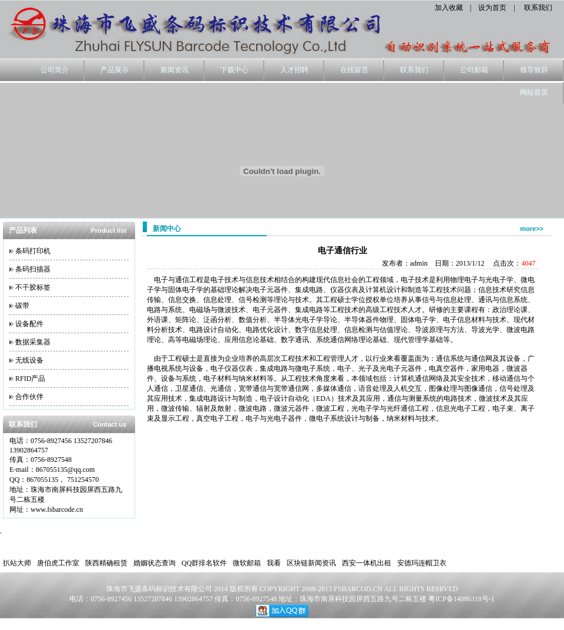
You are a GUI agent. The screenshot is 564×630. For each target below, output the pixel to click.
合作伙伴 (29, 397)
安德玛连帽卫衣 (421, 563)
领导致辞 (534, 70)
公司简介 (55, 70)
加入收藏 (449, 8)
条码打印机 (33, 251)
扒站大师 (17, 563)
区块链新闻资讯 (311, 563)
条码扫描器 (33, 269)
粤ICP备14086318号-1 (461, 599)
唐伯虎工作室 (58, 563)
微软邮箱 (247, 563)
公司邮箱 (474, 70)
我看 (274, 563)
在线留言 (354, 70)
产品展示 (114, 70)
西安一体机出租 (366, 563)
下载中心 (234, 70)
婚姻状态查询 (154, 563)
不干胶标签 (33, 287)
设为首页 (492, 8)
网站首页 (534, 92)
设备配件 (29, 324)
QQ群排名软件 (204, 563)
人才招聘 (294, 70)
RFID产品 (30, 378)
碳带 (22, 305)
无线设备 (29, 360)
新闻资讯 (174, 70)
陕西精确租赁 (106, 563)
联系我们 (538, 8)
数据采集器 (33, 342)
